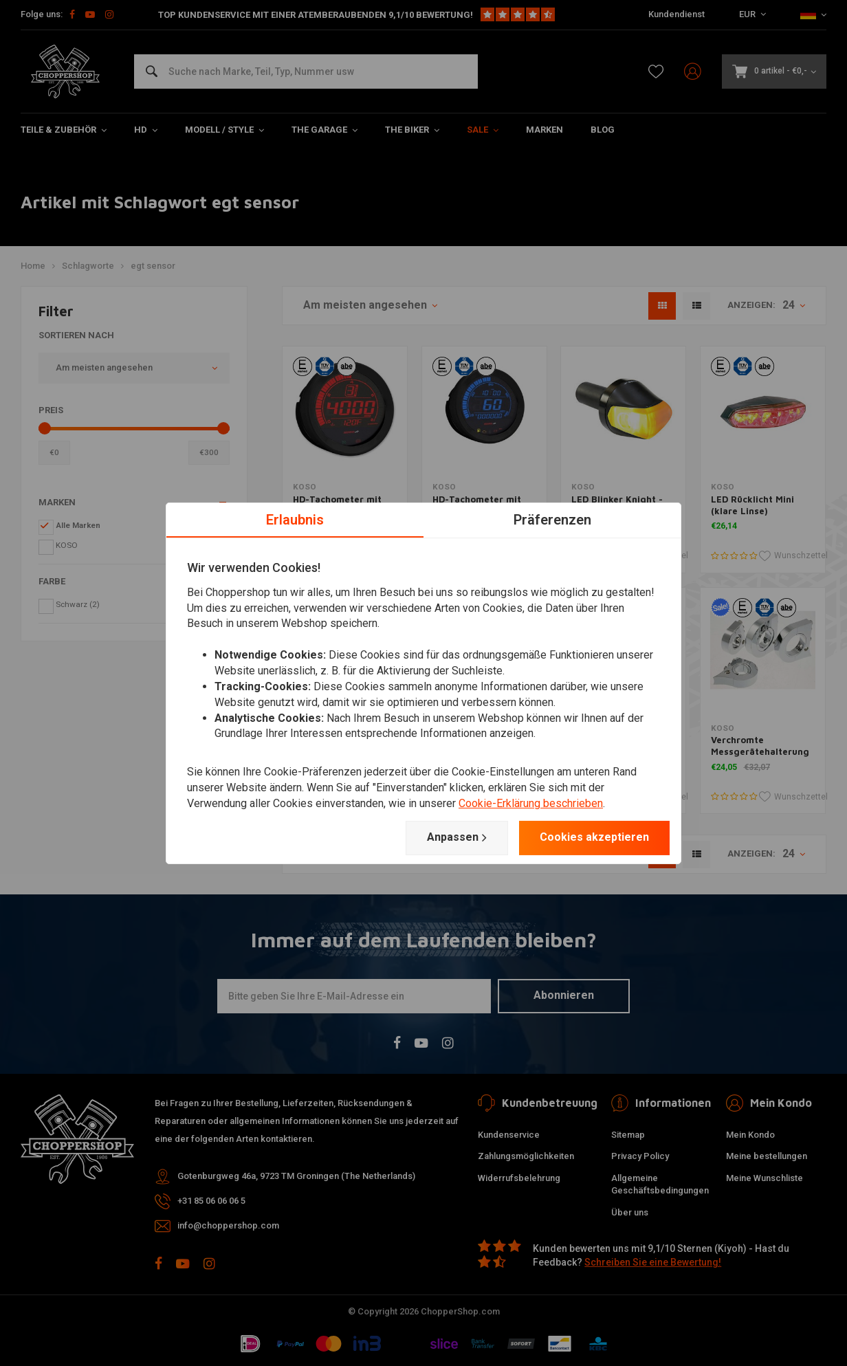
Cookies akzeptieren (594, 837)
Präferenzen (552, 519)
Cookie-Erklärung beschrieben (531, 803)
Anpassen (457, 837)
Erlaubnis (295, 519)
